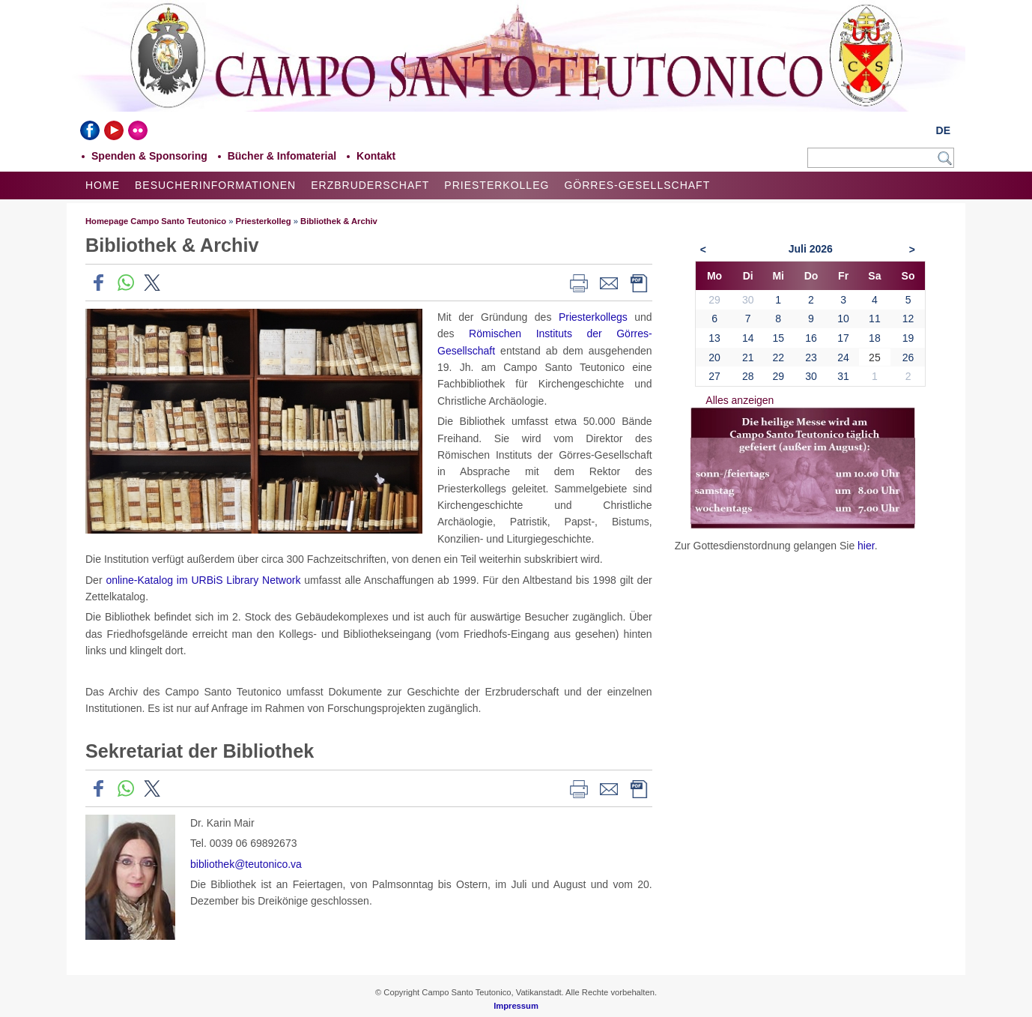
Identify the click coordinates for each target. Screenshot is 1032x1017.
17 (843, 338)
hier (866, 546)
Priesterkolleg (496, 185)
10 (843, 319)
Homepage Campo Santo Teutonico (155, 221)
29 (778, 376)
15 (778, 338)
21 (748, 357)
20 (714, 357)
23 (811, 357)
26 (908, 357)
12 (908, 319)
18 (875, 338)
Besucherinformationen (215, 185)
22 (778, 357)
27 (714, 376)
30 (811, 376)
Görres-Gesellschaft (637, 185)
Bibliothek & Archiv (338, 221)
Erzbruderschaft (370, 185)
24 (843, 357)
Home (102, 185)
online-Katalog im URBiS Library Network (203, 580)
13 (714, 338)
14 (748, 338)
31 (843, 376)
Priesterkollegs (593, 317)
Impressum (516, 1005)
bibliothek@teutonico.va (246, 864)
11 (875, 319)
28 (748, 376)
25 (875, 357)
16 (811, 338)
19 (908, 338)
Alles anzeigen (739, 400)
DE (943, 130)
